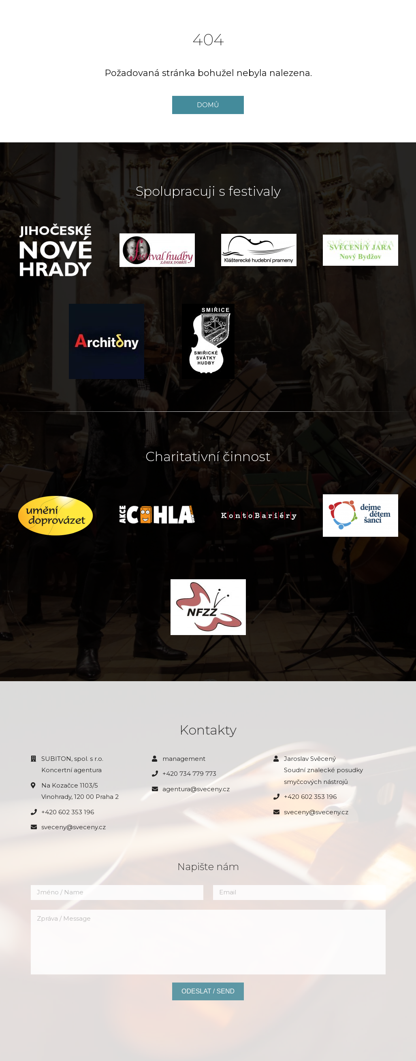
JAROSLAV (30, 16)
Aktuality (107, 8)
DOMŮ (208, 105)
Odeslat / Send (208, 991)
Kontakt (228, 24)
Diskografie (183, 24)
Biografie (150, 8)
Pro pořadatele (284, 8)
